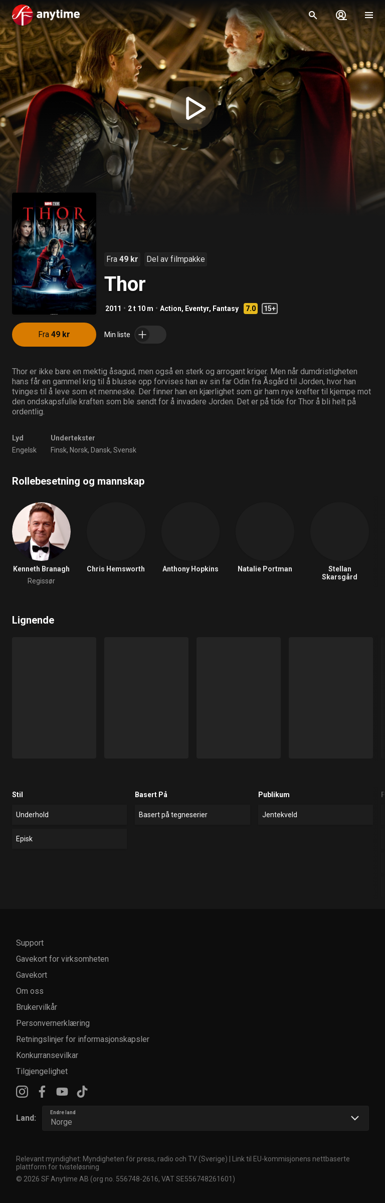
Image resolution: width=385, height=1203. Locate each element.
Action (170, 309)
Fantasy (226, 309)
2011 (113, 309)
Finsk (59, 450)
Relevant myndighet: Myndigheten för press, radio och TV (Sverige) (122, 1159)
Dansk (100, 450)
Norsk (79, 450)
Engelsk (24, 450)
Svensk (124, 450)
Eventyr (197, 309)
